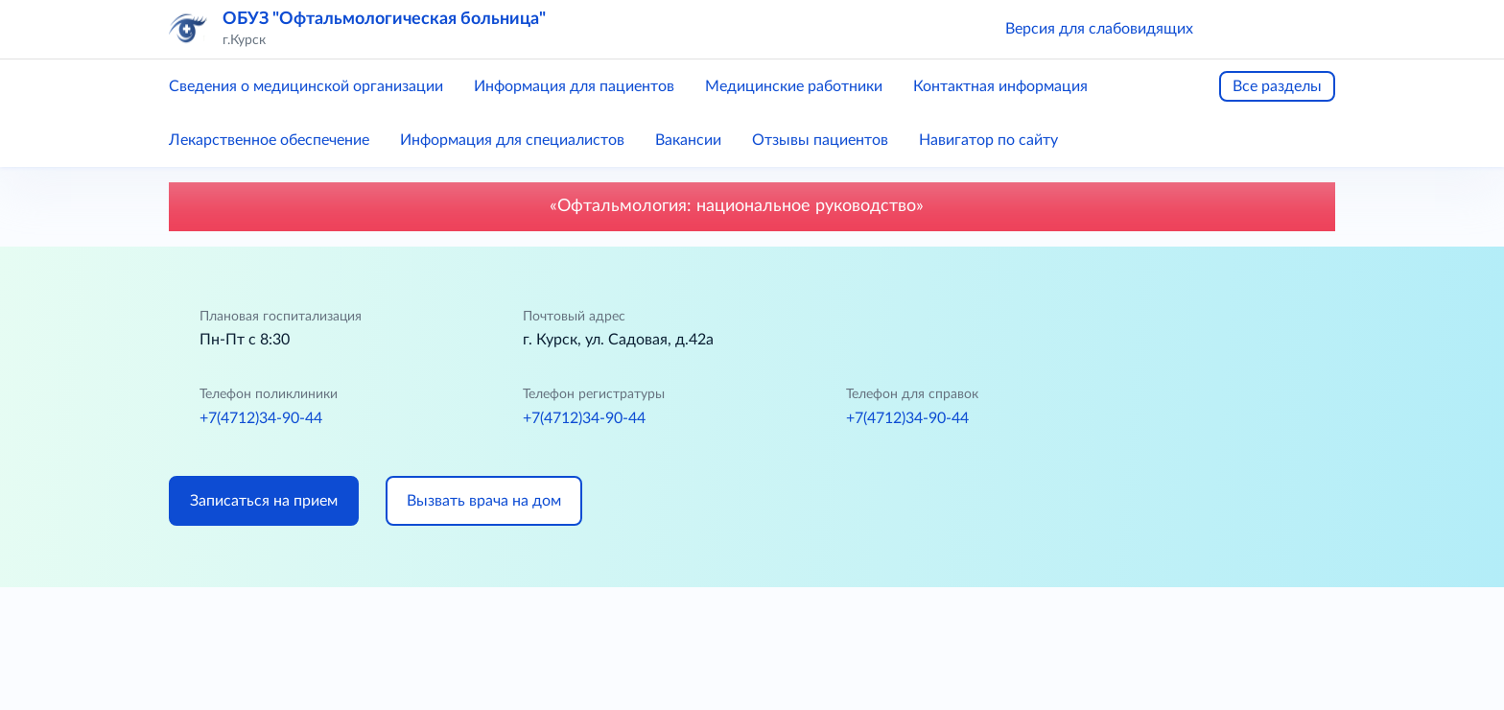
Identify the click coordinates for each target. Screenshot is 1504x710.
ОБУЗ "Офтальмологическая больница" (384, 19)
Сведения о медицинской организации (306, 86)
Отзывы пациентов (820, 140)
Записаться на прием (264, 501)
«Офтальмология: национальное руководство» (752, 206)
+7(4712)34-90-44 (261, 418)
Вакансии (688, 140)
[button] (1235, 28)
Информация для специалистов (512, 140)
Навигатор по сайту (988, 140)
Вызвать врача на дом (484, 501)
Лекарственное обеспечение (269, 140)
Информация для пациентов (574, 86)
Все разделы (1277, 86)
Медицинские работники (793, 86)
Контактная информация (1000, 86)
